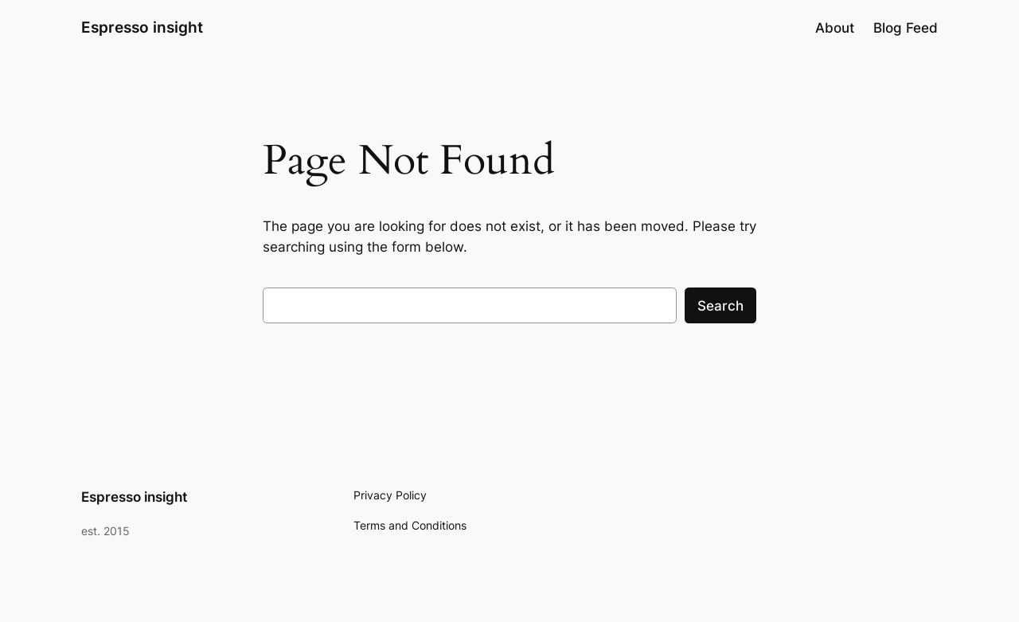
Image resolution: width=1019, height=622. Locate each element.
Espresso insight (142, 27)
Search (720, 306)
